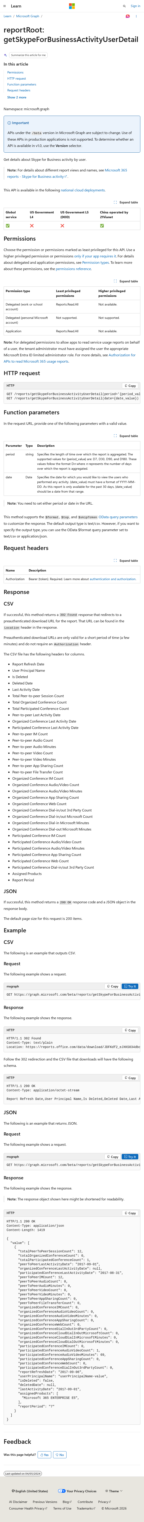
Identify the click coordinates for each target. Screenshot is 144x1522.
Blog (66, 1502)
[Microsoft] (72, 6)
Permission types (95, 262)
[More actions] (136, 16)
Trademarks (85, 1508)
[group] (72, 396)
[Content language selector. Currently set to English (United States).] (30, 1491)
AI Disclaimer (18, 1502)
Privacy (103, 1502)
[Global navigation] (4, 6)
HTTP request (16, 78)
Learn (7, 16)
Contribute (85, 1502)
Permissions (15, 72)
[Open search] (124, 6)
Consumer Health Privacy (26, 1508)
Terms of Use (62, 1508)
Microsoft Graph (27, 16)
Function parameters (21, 84)
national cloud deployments (83, 190)
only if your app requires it (95, 256)
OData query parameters (118, 516)
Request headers (18, 90)
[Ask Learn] (127, 16)
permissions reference (73, 268)
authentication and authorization (113, 579)
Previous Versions (45, 1502)
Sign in (135, 6)
